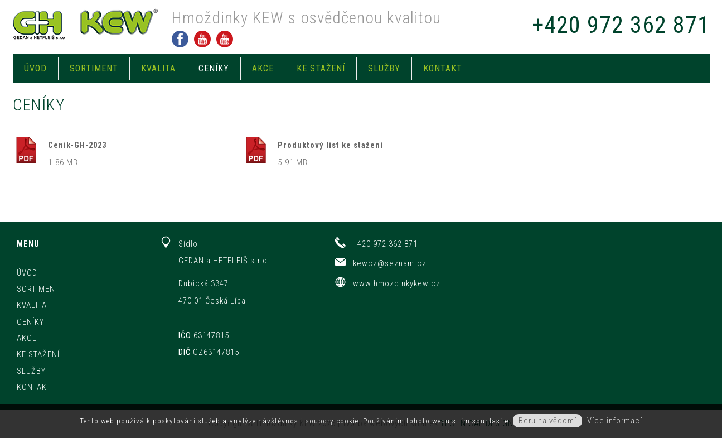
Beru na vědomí (547, 421)
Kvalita (158, 68)
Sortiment (94, 68)
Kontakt (442, 68)
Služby (384, 68)
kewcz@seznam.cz (390, 263)
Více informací (614, 421)
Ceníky (213, 68)
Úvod (35, 68)
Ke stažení (321, 68)
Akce (263, 68)
